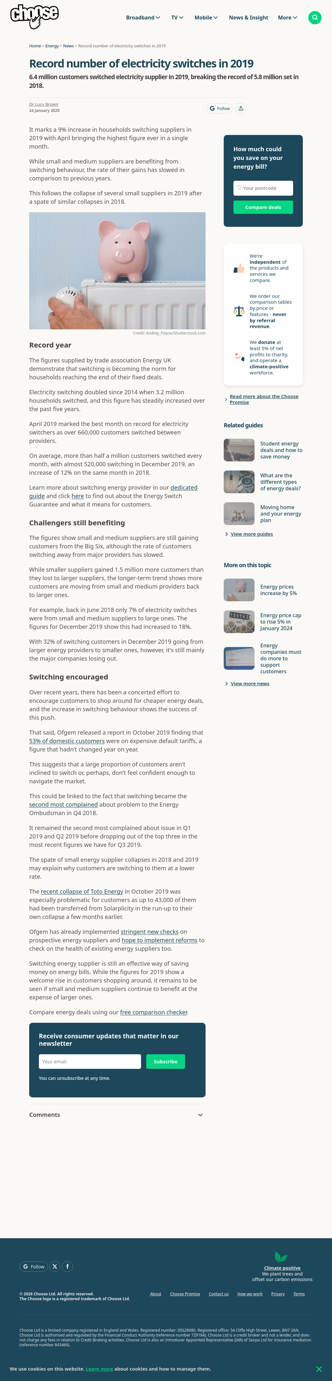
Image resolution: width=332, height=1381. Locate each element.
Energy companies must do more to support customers (280, 658)
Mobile (203, 17)
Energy (52, 46)
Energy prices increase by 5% (278, 590)
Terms (299, 1294)
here (78, 496)
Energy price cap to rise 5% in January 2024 (280, 622)
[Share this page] (240, 108)
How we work (249, 1294)
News (68, 46)
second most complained (63, 804)
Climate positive (282, 1268)
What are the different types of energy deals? (280, 482)
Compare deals (263, 207)
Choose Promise (185, 1294)
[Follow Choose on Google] (220, 108)
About (155, 1294)
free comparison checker (153, 1012)
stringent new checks (149, 931)
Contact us (219, 1294)
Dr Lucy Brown (43, 104)
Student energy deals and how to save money (281, 450)
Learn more (99, 1368)
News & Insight (248, 17)
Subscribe (165, 1061)
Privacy (278, 1294)
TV (174, 17)
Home (35, 46)
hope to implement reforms (159, 940)
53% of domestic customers (67, 741)
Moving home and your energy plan (280, 514)
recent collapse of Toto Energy (82, 891)
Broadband (140, 17)
